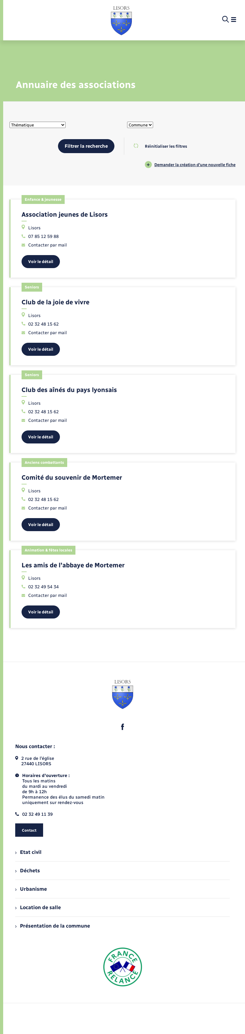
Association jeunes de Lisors (65, 214)
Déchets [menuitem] (27, 871)
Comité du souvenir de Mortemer (72, 477)
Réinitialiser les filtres (160, 146)
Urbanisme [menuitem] (31, 889)
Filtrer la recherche (86, 146)
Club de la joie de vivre (55, 302)
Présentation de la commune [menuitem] (52, 926)
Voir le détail (40, 261)
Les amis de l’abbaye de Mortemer (73, 565)
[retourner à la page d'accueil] (121, 20)
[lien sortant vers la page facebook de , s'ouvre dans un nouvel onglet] (122, 727)
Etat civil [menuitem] (28, 852)
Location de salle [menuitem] (38, 907)
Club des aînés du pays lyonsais (69, 390)
